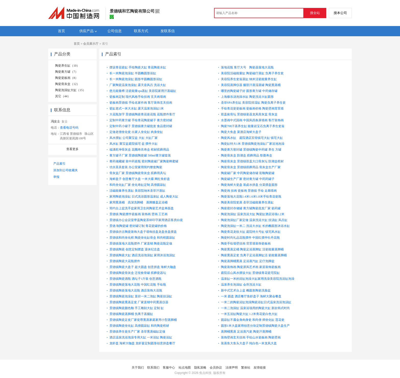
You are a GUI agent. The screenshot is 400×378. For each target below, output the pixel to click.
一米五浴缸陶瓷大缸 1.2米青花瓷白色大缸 (249, 314)
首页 (77, 43)
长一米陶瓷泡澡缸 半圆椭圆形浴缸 (132, 73)
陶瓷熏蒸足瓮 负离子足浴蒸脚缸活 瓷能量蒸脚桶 (254, 255)
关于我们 (138, 367)
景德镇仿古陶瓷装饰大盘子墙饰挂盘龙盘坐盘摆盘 (143, 232)
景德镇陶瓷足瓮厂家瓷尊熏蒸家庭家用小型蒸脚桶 (143, 320)
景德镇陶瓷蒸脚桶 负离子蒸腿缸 (131, 314)
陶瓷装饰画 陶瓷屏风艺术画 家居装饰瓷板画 (251, 267)
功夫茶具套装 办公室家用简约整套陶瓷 (135, 167)
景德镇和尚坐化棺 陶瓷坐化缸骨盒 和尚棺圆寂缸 (142, 237)
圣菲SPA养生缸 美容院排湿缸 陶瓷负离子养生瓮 (253, 102)
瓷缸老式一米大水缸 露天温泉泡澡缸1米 (136, 108)
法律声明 (232, 367)
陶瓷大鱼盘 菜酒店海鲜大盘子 (241, 132)
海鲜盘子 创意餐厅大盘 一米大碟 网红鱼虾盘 (139, 179)
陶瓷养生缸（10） (67, 65)
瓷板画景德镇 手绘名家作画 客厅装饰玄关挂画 (140, 102)
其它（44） (62, 96)
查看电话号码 (69, 127)
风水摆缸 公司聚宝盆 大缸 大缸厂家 (133, 138)
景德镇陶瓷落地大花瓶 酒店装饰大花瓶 (135, 290)
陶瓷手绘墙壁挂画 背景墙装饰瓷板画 (246, 243)
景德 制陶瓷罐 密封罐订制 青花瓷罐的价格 (138, 226)
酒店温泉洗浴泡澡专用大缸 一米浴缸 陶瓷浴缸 (140, 337)
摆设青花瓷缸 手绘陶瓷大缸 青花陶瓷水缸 (137, 67)
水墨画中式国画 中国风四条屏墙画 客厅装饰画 (252, 120)
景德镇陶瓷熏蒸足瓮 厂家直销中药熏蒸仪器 (138, 302)
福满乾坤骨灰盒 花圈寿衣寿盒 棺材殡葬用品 (139, 149)
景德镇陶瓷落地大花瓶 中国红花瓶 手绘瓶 (137, 284)
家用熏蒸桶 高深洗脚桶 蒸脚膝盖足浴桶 (140, 202)
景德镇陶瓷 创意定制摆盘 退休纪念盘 (134, 249)
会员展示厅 (90, 43)
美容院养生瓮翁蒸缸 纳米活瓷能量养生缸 (249, 79)
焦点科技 (205, 373)
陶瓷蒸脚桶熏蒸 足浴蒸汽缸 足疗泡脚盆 (247, 261)
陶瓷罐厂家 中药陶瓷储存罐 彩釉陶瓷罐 (247, 173)
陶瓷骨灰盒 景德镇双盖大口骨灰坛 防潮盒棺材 (252, 161)
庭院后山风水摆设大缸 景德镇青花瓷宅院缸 (250, 273)
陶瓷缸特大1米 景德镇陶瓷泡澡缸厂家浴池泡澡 (252, 143)
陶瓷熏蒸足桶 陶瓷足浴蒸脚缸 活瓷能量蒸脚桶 (252, 249)
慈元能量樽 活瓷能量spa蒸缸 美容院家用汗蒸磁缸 (142, 91)
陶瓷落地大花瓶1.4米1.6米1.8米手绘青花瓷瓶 (251, 196)
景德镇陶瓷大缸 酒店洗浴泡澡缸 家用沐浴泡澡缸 (142, 255)
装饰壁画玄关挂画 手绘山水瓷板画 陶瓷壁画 (251, 337)
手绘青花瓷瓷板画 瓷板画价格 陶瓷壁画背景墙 (252, 108)
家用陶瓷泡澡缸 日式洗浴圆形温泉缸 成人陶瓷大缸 (143, 196)
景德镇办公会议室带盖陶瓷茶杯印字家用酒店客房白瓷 (146, 220)
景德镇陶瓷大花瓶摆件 (124, 261)
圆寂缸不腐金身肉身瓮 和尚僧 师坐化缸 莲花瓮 (252, 320)
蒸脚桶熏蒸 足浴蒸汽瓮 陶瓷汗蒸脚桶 (246, 331)
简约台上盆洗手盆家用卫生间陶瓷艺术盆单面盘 (141, 208)
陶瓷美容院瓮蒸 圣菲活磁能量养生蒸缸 (247, 202)
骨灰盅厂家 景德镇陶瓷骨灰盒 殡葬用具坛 (137, 173)
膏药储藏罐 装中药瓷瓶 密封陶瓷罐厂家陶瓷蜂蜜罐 (143, 161)
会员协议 (216, 367)
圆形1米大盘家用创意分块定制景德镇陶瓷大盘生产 (255, 325)
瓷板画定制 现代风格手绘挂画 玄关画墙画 (137, 97)
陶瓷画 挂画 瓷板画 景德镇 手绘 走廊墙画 (249, 190)
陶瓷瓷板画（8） (66, 78)
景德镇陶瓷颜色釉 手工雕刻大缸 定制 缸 (136, 308)
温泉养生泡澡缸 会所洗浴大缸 (241, 284)
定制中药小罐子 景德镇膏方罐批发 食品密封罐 (140, 126)
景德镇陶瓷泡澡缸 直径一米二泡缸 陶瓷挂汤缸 (140, 296)
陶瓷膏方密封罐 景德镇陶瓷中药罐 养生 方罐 (251, 149)
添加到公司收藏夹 (65, 170)
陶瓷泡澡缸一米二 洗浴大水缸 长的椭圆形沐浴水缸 (255, 226)
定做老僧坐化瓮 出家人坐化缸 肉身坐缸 (136, 132)
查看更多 (72, 149)
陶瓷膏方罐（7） (66, 72)
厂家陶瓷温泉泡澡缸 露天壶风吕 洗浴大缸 (137, 85)
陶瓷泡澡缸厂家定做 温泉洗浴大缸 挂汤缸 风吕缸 (254, 220)
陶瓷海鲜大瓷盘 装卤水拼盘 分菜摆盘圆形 (249, 185)
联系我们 (153, 367)
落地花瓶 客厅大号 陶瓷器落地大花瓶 (249, 67)
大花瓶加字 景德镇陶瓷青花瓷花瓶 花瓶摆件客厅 (142, 114)
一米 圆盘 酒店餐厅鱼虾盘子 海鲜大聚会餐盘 (251, 296)
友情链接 (260, 367)
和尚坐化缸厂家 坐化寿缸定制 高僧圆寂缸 (137, 185)
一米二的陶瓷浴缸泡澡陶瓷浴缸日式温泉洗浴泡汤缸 (256, 302)
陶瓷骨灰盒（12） (67, 84)
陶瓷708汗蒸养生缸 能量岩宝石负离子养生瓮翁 (252, 126)
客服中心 (169, 367)
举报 (56, 177)
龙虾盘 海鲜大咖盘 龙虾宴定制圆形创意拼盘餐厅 (142, 343)
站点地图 (185, 367)
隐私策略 (200, 367)
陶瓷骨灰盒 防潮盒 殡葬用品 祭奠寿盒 (246, 155)
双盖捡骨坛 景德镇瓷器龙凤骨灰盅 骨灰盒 (249, 114)
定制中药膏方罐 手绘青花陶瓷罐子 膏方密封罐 (140, 120)
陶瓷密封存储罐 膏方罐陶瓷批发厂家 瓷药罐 (251, 208)
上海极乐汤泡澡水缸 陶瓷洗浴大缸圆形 (247, 97)
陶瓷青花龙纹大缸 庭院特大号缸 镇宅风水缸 (251, 232)
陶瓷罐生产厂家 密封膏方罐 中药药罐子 (247, 179)
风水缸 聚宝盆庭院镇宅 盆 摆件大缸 (133, 143)
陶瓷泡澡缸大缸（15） (70, 90)
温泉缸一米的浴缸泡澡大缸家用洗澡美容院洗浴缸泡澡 (257, 279)
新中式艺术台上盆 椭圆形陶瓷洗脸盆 (246, 290)
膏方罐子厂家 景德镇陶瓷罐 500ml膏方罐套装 (140, 155)
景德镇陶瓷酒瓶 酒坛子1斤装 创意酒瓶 (135, 279)
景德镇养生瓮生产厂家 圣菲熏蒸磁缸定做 (137, 331)
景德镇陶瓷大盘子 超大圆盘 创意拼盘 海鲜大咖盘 (142, 267)
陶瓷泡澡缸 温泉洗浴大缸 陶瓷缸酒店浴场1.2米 (252, 214)
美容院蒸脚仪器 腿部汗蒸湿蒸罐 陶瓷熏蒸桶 (251, 85)
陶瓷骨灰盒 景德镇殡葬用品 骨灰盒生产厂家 (251, 167)
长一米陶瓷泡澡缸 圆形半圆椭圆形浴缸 (135, 79)
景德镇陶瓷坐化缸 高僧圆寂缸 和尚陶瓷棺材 (139, 325)
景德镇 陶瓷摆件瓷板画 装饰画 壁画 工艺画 (138, 214)
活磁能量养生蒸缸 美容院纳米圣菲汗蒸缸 (137, 190)
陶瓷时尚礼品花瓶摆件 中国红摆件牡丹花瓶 (250, 237)
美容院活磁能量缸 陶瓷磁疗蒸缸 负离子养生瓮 (252, 73)
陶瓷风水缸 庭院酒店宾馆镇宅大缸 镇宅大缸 (254, 138)
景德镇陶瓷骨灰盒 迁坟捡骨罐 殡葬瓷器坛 (137, 273)
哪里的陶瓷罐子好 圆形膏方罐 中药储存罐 (249, 91)
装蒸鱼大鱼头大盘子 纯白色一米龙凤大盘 (249, 343)
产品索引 (59, 163)
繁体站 (245, 367)
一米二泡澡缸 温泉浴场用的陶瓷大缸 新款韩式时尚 (255, 308)
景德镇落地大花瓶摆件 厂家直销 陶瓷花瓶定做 (140, 243)
